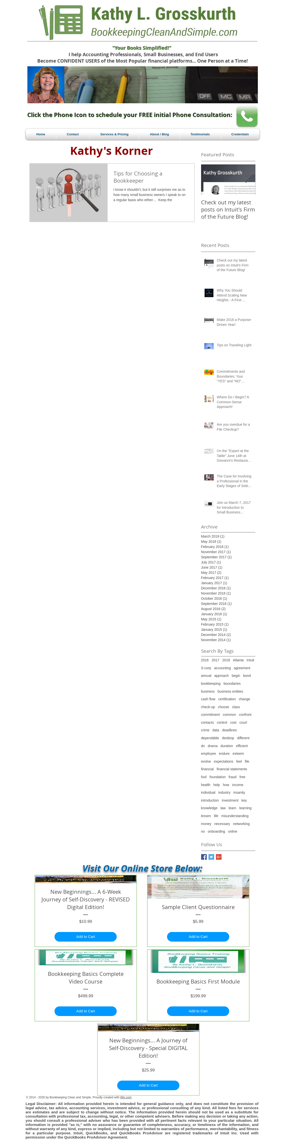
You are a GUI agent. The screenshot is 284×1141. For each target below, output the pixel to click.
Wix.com (126, 1097)
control (222, 722)
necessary (222, 824)
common (229, 715)
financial (207, 769)
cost (233, 722)
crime (205, 730)
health (205, 785)
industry (224, 792)
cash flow (208, 699)
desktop (228, 738)
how (226, 785)
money (206, 824)
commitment (210, 715)
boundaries (232, 683)
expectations (223, 761)
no (203, 831)
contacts (207, 722)
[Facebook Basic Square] (204, 857)
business (208, 691)
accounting (222, 668)
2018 (226, 660)
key (244, 800)
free (242, 777)
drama (213, 746)
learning (245, 808)
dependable (210, 738)
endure (224, 753)
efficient (242, 746)
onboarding (216, 831)
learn (232, 808)
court (243, 722)
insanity (239, 792)
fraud (232, 777)
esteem (238, 753)
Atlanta (238, 660)
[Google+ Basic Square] (219, 857)
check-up (208, 707)
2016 (205, 660)
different (243, 738)
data (215, 730)
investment (230, 800)
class (236, 707)
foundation (217, 777)
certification (227, 699)
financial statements (232, 769)
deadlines (229, 730)
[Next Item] (247, 179)
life (216, 816)
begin (236, 676)
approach (221, 676)
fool (204, 777)
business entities (230, 691)
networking (241, 824)
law (223, 808)
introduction (210, 800)
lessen (206, 816)
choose (223, 707)
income (237, 785)
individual (208, 792)
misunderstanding (235, 816)
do (203, 746)
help (216, 785)
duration (227, 746)
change (244, 699)
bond (247, 676)
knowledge (209, 808)
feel (239, 761)
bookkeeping (211, 683)
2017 (215, 660)
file (247, 761)
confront (245, 715)
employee (208, 753)
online (232, 831)
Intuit (250, 660)
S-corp (206, 668)
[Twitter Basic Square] (211, 857)
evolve (206, 761)
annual (206, 676)
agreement (242, 668)
